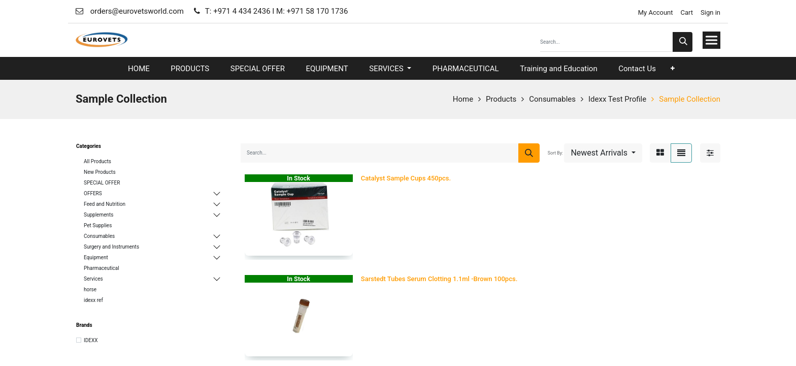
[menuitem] (138, 68)
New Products (100, 172)
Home (463, 99)
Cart (687, 12)
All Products (97, 161)
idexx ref (93, 300)
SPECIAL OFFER (102, 183)
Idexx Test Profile (617, 99)
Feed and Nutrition (104, 204)
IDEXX (91, 340)
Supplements (98, 215)
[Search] (682, 42)
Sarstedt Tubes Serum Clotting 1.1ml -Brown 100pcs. (439, 279)
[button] (673, 68)
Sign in (710, 12)
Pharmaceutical (101, 268)
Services (93, 279)
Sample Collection (689, 99)
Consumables (552, 99)
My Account (654, 12)
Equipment (96, 257)
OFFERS (93, 193)
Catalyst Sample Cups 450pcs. (406, 178)
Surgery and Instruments (111, 247)
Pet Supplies (98, 225)
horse (90, 289)
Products (501, 99)
